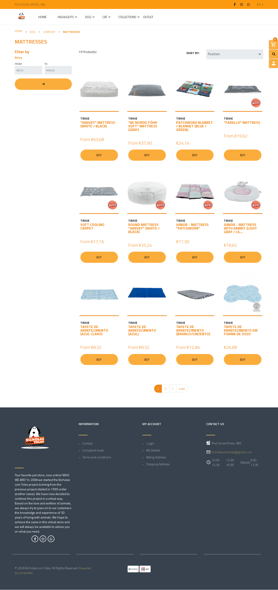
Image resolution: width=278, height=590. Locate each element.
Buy (99, 155)
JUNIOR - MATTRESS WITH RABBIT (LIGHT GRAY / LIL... (240, 228)
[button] (258, 4)
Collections (127, 17)
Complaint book (93, 450)
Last (182, 389)
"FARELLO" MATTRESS (242, 122)
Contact (87, 443)
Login (150, 443)
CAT (105, 17)
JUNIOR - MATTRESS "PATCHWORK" (192, 226)
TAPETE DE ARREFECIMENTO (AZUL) (142, 330)
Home (42, 17)
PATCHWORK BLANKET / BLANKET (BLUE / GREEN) (194, 126)
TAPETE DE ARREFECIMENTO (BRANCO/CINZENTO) (193, 330)
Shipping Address (157, 464)
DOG (88, 17)
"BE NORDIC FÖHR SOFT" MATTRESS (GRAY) (142, 126)
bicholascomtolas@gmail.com (232, 452)
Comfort (49, 32)
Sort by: (192, 53)
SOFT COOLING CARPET (92, 226)
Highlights (66, 17)
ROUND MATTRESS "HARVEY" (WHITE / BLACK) (144, 228)
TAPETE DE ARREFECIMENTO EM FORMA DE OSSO (240, 330)
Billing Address (156, 457)
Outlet (148, 17)
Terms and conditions (96, 457)
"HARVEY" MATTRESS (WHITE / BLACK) (97, 124)
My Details (153, 450)
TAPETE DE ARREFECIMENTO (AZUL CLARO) (94, 330)
